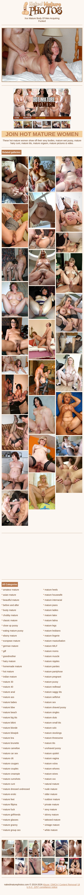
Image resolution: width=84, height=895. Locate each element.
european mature (11, 641)
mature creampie (11, 773)
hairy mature (9, 661)
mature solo (49, 728)
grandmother (9, 656)
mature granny (10, 825)
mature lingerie (51, 635)
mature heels (50, 589)
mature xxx (49, 779)
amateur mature (10, 589)
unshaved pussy (52, 748)
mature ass (8, 697)
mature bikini (9, 722)
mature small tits (52, 722)
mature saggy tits (52, 692)
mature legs (49, 625)
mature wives (50, 773)
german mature (10, 646)
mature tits (49, 743)
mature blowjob (10, 733)
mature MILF (50, 646)
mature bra (8, 738)
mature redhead (51, 687)
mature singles (51, 712)
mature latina (50, 620)
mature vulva (50, 763)
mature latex (50, 615)
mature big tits (9, 717)
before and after (10, 605)
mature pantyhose (53, 671)
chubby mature (10, 615)
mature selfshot (51, 697)
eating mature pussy (12, 630)
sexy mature (50, 809)
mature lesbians (51, 630)
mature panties (51, 666)
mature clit (7, 758)
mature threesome (53, 738)
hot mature (8, 671)
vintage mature (51, 825)
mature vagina (51, 758)
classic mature (9, 620)
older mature (50, 794)
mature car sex (10, 753)
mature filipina (9, 804)
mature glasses (10, 819)
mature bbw (8, 707)
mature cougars (10, 763)
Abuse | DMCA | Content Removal (60, 884)
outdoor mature (51, 799)
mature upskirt (51, 753)
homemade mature (12, 666)
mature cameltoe (11, 748)
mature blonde (9, 728)
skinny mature (51, 814)
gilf (4, 651)
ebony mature (9, 635)
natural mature (51, 784)
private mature (51, 804)
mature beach (9, 712)
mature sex (49, 702)
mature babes (9, 702)
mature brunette (10, 743)
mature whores (51, 768)
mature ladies (50, 610)
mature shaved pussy (54, 707)
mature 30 (7, 682)
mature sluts (50, 717)
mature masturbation (54, 641)
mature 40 (7, 687)
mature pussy (50, 682)
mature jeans (50, 605)
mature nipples (51, 661)
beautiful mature (10, 600)
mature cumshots (11, 779)
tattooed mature (51, 819)
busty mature (9, 610)
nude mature (50, 789)
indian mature (9, 676)
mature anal (8, 692)
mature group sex (11, 830)
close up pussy (10, 625)
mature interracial (52, 600)
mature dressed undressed (16, 789)
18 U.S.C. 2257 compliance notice (53, 886)
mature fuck (8, 809)
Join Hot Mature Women (41, 134)
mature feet (8, 799)
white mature (50, 830)
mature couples (10, 768)
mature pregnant (52, 676)
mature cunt (8, 784)
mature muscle (51, 656)
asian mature (9, 595)
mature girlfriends (11, 814)
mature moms (50, 651)
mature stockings (52, 733)
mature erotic (9, 794)
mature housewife (52, 595)
